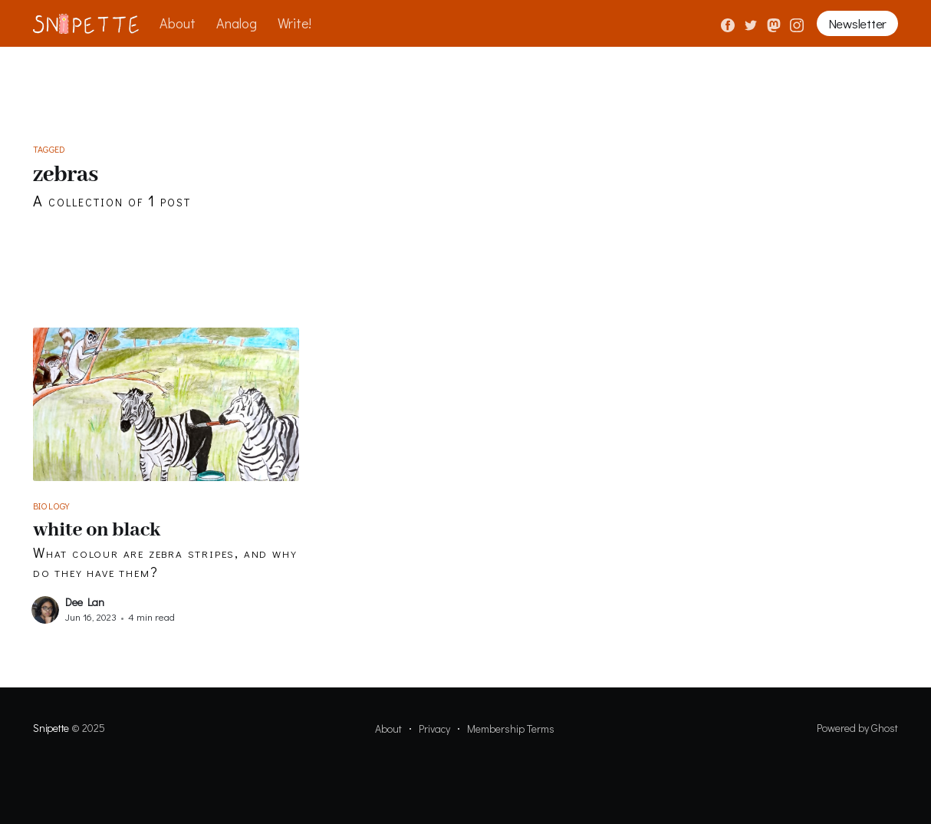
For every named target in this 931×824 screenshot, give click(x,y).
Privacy (434, 728)
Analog (236, 23)
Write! (294, 23)
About (178, 23)
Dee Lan (84, 602)
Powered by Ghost (857, 727)
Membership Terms (510, 728)
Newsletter (857, 23)
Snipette (51, 727)
